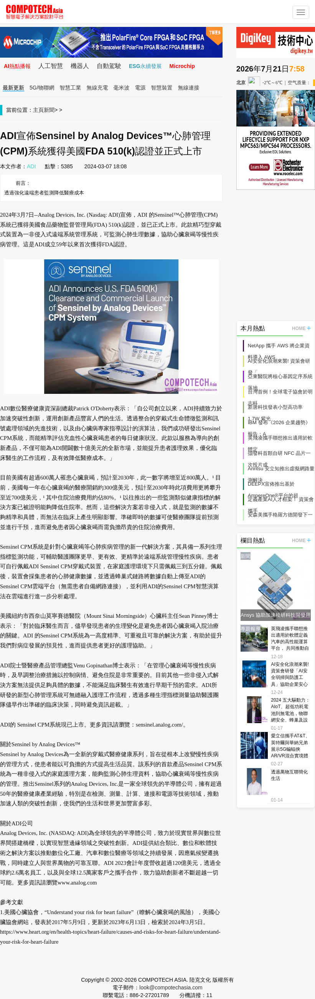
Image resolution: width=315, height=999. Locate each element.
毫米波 (122, 88)
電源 (140, 88)
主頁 (38, 110)
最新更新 (13, 88)
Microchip (182, 66)
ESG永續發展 (145, 66)
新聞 (49, 110)
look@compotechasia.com (170, 987)
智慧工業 (70, 88)
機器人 (80, 66)
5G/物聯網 (42, 88)
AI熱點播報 (17, 66)
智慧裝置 (162, 88)
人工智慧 (50, 66)
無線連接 (189, 88)
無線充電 (97, 88)
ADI (31, 166)
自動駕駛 (109, 66)
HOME (301, 328)
